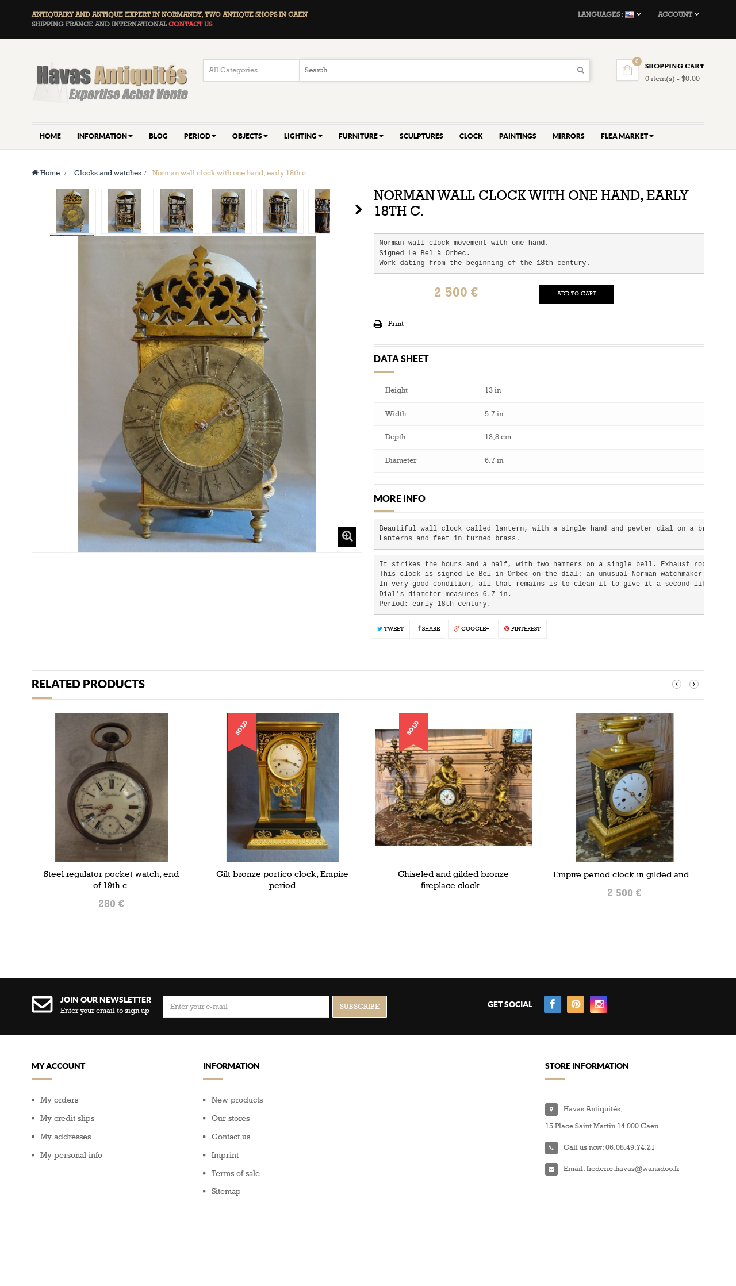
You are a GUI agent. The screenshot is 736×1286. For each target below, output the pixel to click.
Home (46, 173)
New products (237, 1100)
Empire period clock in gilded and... (624, 874)
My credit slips (67, 1118)
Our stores (231, 1118)
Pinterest (522, 628)
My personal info (71, 1155)
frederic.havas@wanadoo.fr (633, 1168)
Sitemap (226, 1191)
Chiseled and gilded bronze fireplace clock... (453, 879)
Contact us (231, 1137)
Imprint (225, 1155)
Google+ (472, 628)
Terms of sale (236, 1173)
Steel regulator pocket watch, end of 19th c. (111, 879)
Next (358, 209)
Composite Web (125, 1263)
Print (396, 323)
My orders (59, 1100)
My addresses (65, 1137)
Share (429, 628)
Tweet (390, 628)
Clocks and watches (107, 173)
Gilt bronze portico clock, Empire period (282, 879)
